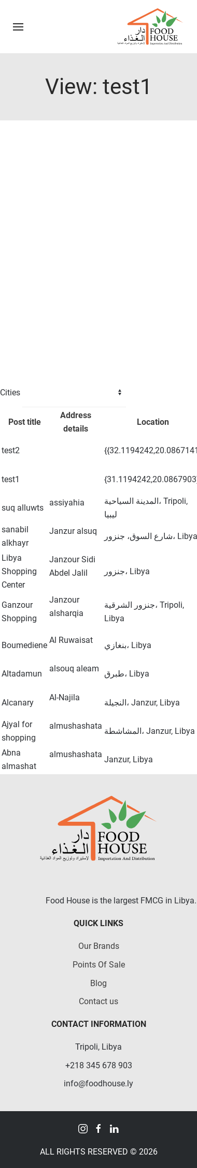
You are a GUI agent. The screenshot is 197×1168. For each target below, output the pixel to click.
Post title (24, 422)
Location (153, 422)
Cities (10, 392)
